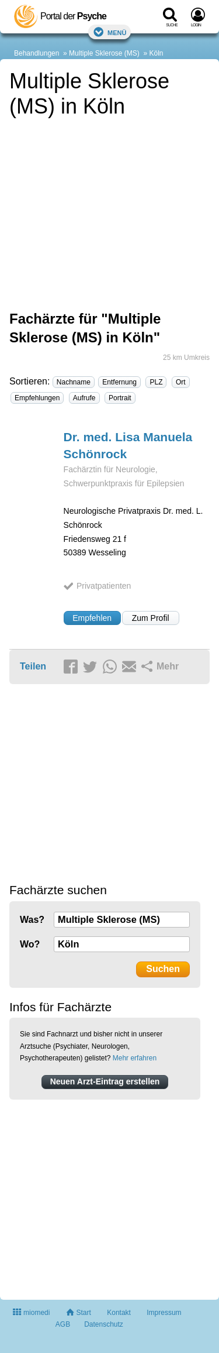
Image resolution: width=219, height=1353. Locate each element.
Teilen (33, 666)
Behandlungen (36, 53)
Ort (181, 382)
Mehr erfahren (135, 1058)
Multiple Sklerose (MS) (104, 53)
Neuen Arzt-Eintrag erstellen (105, 1081)
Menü (110, 31)
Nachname (74, 382)
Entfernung (119, 382)
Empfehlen (92, 618)
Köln (157, 53)
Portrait (120, 398)
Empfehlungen (37, 398)
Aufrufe (84, 398)
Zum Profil (150, 618)
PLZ (156, 382)
